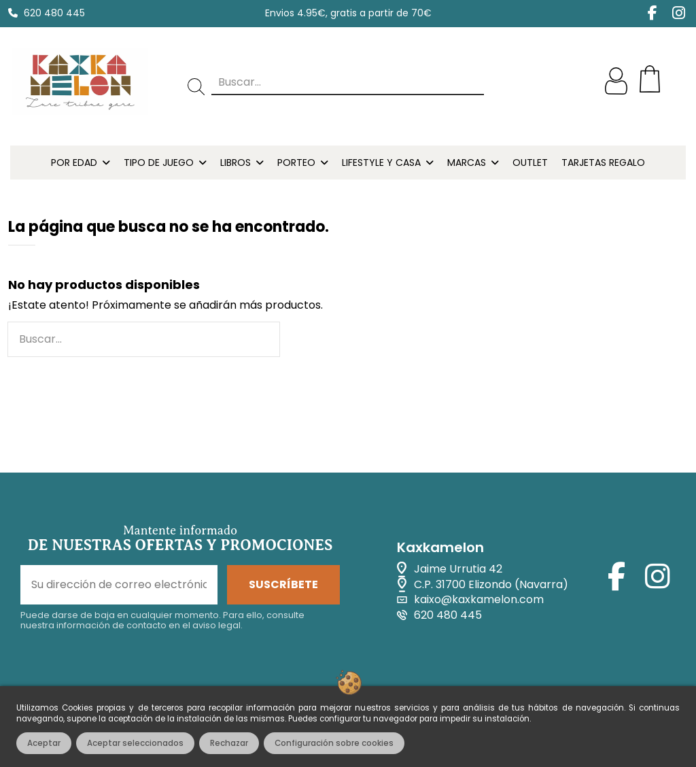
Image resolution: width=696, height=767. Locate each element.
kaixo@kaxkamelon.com (479, 599)
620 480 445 (54, 13)
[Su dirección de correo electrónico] (119, 584)
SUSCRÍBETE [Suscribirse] (283, 584)
